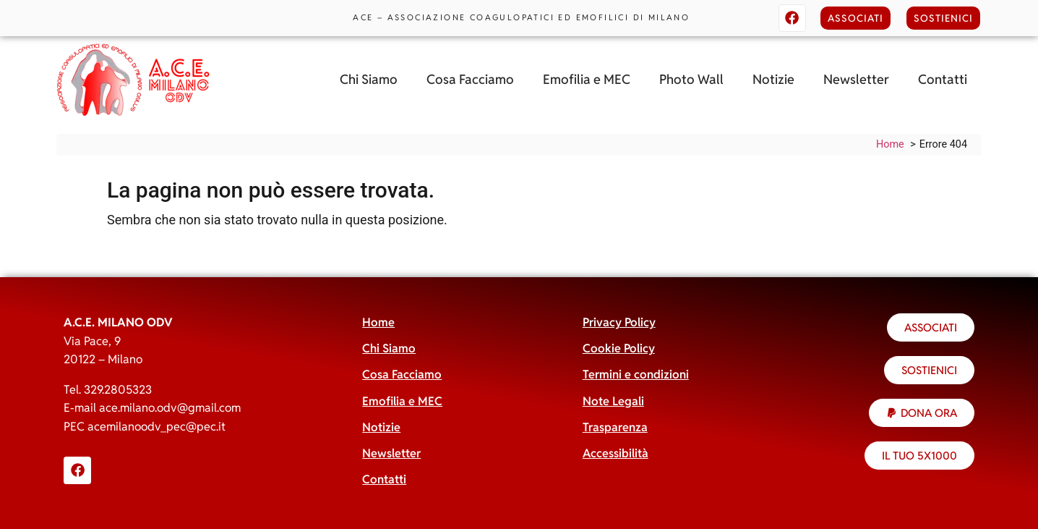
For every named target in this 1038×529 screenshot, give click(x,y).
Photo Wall (691, 79)
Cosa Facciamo (470, 79)
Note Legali (613, 401)
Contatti (942, 79)
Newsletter (856, 79)
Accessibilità (615, 453)
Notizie (773, 79)
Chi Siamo (369, 79)
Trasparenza (615, 427)
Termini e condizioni (636, 374)
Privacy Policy (619, 322)
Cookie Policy (619, 348)
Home (378, 322)
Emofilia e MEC (586, 79)
